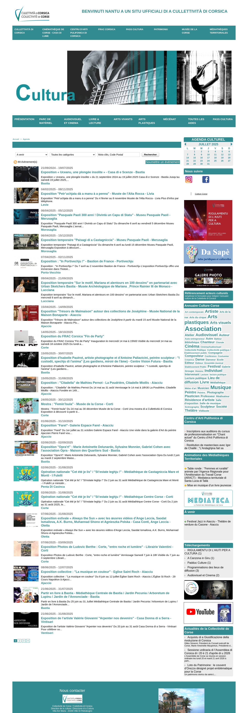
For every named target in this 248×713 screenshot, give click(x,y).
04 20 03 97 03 (82, 702)
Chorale (204, 341)
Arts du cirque (197, 316)
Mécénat (169, 119)
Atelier (225, 329)
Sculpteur (207, 398)
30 (201, 164)
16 (201, 158)
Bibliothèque (222, 337)
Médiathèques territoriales (219, 31)
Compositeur (209, 349)
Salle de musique (209, 395)
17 (208, 158)
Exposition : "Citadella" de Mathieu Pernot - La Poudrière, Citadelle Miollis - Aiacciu (102, 382)
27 (229, 161)
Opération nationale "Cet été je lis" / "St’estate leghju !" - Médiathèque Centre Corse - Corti (107, 496)
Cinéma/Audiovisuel (195, 344)
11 (215, 154)
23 (201, 161)
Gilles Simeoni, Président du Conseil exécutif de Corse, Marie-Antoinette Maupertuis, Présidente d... (207, 634)
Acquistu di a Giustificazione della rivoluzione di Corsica (206, 629)
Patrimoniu (161, 29)
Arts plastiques (146, 121)
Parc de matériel (45, 121)
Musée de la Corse (189, 31)
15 (194, 158)
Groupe (189, 364)
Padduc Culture (196, 553)
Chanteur (192, 341)
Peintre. (201, 385)
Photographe (214, 384)
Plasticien (192, 388)
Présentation (24, 119)
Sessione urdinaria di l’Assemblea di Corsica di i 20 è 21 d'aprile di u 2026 (208, 641)
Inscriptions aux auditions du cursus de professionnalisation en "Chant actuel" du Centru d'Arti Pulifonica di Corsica (207, 428)
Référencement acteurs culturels (206, 292)
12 (222, 154)
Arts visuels (219, 322)
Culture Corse (201, 194)
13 (229, 154)
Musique (213, 379)
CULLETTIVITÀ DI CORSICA (23, 31)
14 (187, 158)
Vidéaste (203, 402)
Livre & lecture (95, 121)
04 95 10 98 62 (56, 702)
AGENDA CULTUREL (208, 139)
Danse (211, 353)
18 (215, 158)
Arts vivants (123, 119)
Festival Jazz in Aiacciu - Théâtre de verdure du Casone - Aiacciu (207, 515)
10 (208, 154)
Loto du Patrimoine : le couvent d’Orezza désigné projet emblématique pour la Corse (208, 655)
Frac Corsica (106, 29)
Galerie (225, 360)
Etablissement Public (195, 360)
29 (194, 164)
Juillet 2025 (208, 144)
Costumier (190, 353)
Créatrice (201, 353)
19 (222, 158)
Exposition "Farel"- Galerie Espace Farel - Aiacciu (77, 425)
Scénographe (192, 398)
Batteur (210, 337)
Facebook (208, 185)
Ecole (188, 356)
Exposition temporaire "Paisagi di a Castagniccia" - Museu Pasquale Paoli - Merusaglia (105, 240)
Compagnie (191, 350)
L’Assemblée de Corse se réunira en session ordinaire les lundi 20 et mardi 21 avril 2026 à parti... (208, 646)
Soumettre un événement (162, 162)
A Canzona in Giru (198, 549)
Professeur (207, 388)
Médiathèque (216, 375)
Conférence (224, 350)
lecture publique (217, 368)
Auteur (212, 334)
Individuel (212, 364)
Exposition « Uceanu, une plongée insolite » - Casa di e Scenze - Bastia (93, 172)
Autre (202, 337)
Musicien (195, 380)
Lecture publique (195, 370)
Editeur (196, 356)
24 (208, 161)
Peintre (190, 384)
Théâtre (191, 402)
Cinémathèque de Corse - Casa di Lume (53, 32)
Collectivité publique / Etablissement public (207, 347)
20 (229, 158)
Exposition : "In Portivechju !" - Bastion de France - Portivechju (87, 261)
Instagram (191, 185)
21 (187, 161)
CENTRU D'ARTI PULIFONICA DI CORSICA (79, 32)
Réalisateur (221, 388)
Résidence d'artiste (199, 391)
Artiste (210, 311)
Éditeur (206, 357)
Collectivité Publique (216, 344)
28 (187, 164)
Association (202, 327)
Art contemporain (194, 311)
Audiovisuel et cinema (73, 121)
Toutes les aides (196, 121)
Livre (203, 375)
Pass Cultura (134, 29)
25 (215, 161)
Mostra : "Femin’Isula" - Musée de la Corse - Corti (77, 404)
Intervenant (192, 367)
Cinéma (216, 341)
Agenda (26, 139)
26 (222, 161)
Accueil (16, 139)
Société (220, 398)
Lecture (204, 368)
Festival (213, 360)
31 (208, 164)
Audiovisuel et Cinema (201, 565)
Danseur (221, 353)
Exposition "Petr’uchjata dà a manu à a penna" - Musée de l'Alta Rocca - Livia (98, 193)
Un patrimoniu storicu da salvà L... (200, 661)
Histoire (199, 364)
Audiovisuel (195, 333)
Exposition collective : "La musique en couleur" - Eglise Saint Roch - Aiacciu (97, 571)
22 (194, 161)
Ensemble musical (220, 357)
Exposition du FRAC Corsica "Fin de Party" (73, 336)
